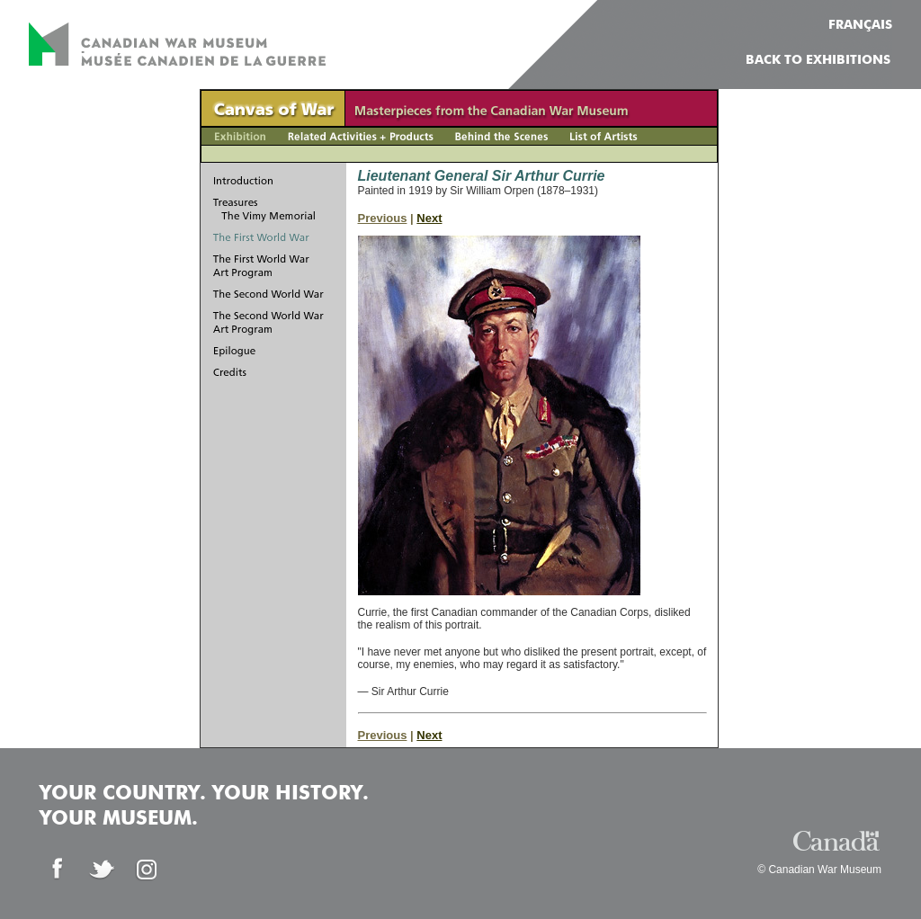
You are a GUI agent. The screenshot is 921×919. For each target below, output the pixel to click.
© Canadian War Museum (819, 869)
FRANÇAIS (860, 25)
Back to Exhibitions (818, 60)
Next (429, 218)
